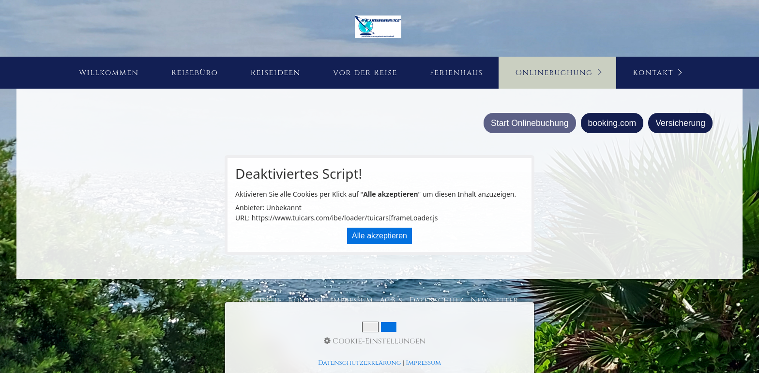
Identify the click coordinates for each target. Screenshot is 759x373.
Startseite (261, 300)
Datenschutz (436, 300)
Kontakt (653, 72)
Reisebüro (194, 72)
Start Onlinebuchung (529, 123)
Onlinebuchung (553, 72)
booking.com (612, 123)
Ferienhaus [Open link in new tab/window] (456, 72)
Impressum (352, 300)
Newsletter (494, 300)
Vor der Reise (365, 72)
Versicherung (680, 123)
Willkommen (109, 72)
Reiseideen (275, 72)
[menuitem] (108, 73)
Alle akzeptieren (379, 236)
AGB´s (391, 300)
